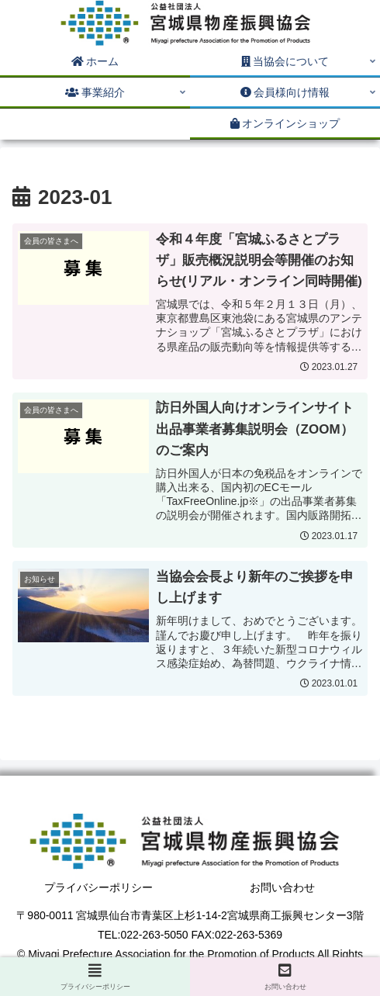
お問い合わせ (282, 887)
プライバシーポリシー (98, 887)
